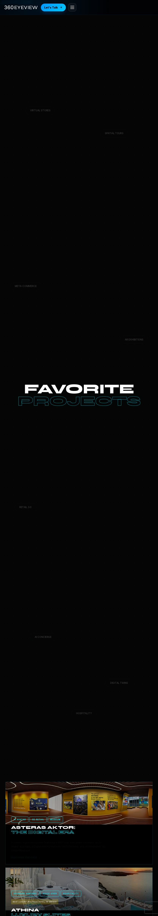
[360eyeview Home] (21, 7)
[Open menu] (72, 7)
